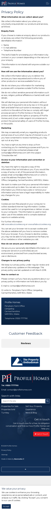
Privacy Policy (6, 450)
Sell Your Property (34, 406)
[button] (2, 350)
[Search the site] (25, 401)
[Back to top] (25, 469)
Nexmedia (19, 459)
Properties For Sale (9, 406)
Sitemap (4, 454)
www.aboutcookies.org (15, 224)
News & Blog (31, 413)
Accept (6, 506)
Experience (31, 409)
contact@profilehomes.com (19, 390)
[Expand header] (47, 3)
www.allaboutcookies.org (39, 224)
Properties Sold (8, 409)
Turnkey (5, 413)
